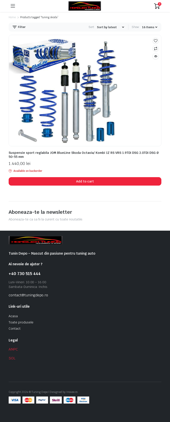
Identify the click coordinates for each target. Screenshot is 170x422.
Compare (156, 48)
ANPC (13, 349)
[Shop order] (110, 27)
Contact (15, 329)
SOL (12, 358)
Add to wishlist (155, 40)
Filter (19, 27)
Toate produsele (21, 322)
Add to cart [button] (85, 181)
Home (12, 17)
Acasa (13, 316)
